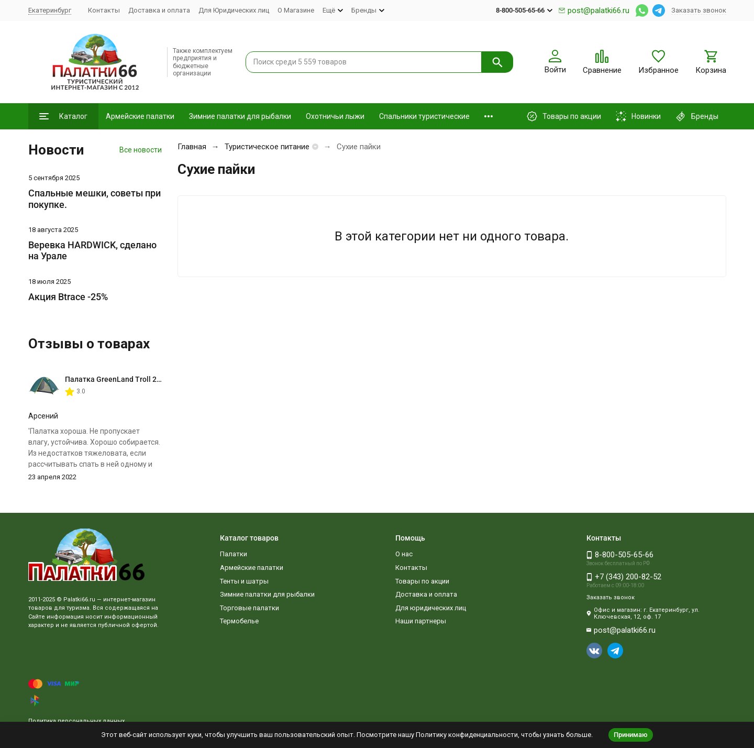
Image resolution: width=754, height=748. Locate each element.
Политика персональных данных (76, 721)
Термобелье (239, 621)
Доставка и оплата (159, 10)
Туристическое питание (267, 146)
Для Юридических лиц (233, 10)
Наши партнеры (420, 621)
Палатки (233, 554)
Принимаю (631, 735)
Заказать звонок (698, 10)
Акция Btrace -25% (68, 296)
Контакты (104, 10)
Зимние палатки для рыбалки (240, 116)
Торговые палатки (249, 608)
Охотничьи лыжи (335, 116)
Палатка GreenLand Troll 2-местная (127, 379)
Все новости (140, 150)
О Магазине (296, 10)
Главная (192, 146)
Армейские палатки (140, 116)
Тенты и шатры (244, 581)
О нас (404, 554)
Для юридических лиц (430, 608)
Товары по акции (422, 581)
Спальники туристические (424, 116)
